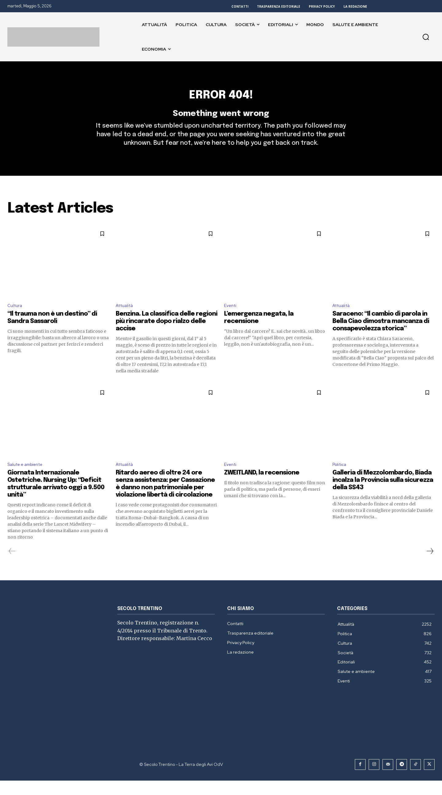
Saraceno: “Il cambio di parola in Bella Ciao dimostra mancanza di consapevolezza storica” (380, 334)
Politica (340, 478)
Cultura (15, 318)
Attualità (126, 318)
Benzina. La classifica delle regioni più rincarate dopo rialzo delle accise (166, 334)
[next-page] (430, 565)
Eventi (231, 318)
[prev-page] (12, 565)
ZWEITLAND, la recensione (261, 487)
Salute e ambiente (28, 478)
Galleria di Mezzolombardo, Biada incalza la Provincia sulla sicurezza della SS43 (382, 494)
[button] (426, 37)
